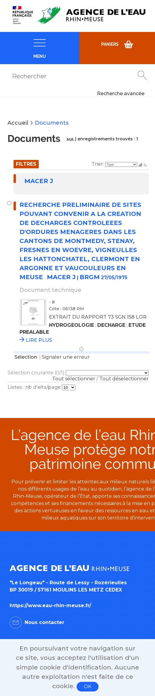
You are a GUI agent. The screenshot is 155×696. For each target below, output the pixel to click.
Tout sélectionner (73, 379)
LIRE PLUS (39, 340)
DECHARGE (111, 325)
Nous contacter (44, 622)
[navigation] (39, 48)
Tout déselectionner (124, 379)
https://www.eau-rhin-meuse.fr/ (50, 605)
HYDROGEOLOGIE (71, 325)
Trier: (98, 164)
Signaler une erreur (66, 357)
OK (87, 686)
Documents (51, 123)
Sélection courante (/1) (37, 373)
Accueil (18, 123)
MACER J (38, 181)
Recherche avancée (120, 93)
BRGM (90, 277)
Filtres (26, 164)
